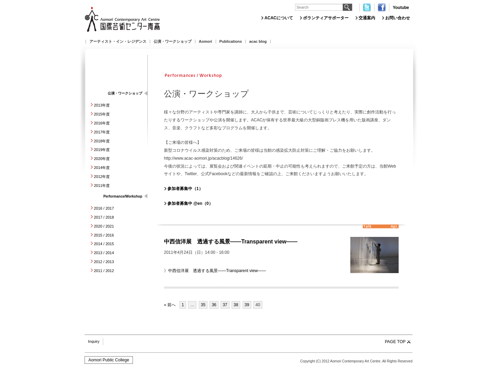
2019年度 (102, 150)
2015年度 (102, 114)
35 (203, 304)
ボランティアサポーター (326, 18)
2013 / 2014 (104, 253)
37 (225, 304)
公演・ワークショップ (173, 41)
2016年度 (102, 123)
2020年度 (102, 159)
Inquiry (93, 341)
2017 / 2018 (104, 217)
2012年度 (102, 176)
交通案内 (367, 18)
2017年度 (102, 132)
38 (236, 304)
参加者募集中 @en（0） (190, 203)
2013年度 (102, 105)
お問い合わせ (397, 18)
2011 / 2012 (104, 271)
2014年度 (102, 168)
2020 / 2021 (104, 226)
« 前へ (170, 304)
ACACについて (278, 18)
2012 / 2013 (104, 262)
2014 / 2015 (104, 244)
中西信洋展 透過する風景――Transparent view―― (231, 241)
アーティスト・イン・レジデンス (117, 41)
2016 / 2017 (104, 208)
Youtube (401, 7)
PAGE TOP (395, 341)
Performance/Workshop (122, 196)
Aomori (205, 41)
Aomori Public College (108, 360)
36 (214, 304)
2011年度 (102, 185)
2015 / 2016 (104, 235)
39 (247, 304)
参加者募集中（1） (185, 188)
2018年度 (102, 141)
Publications (231, 41)
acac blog (258, 41)
